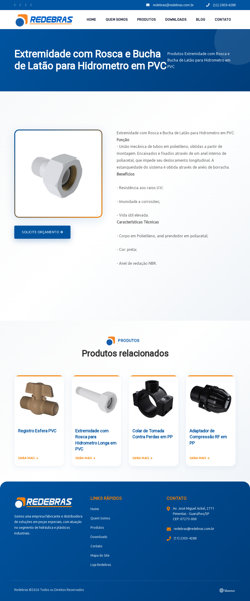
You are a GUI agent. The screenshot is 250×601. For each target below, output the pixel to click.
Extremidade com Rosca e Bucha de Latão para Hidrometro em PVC (198, 60)
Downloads (175, 20)
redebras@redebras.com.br (170, 5)
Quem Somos (117, 20)
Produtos (146, 20)
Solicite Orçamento (42, 232)
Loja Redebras (100, 565)
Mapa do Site (100, 555)
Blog (200, 20)
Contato (223, 20)
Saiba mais (28, 458)
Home (91, 20)
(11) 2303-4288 (221, 5)
